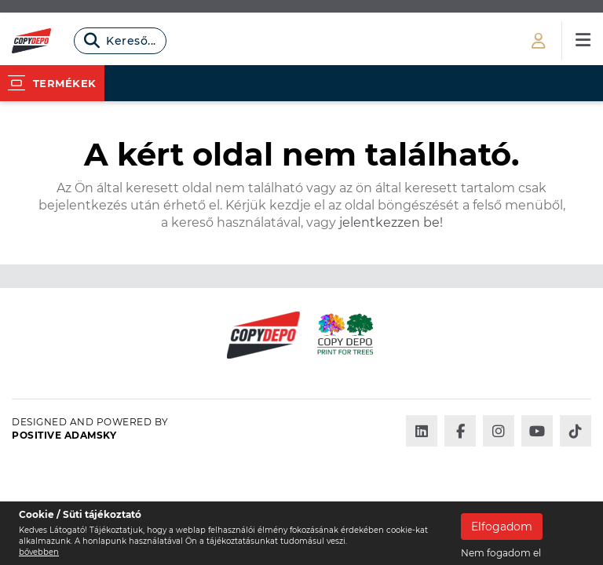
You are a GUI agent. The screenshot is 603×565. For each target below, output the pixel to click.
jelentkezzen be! (389, 222)
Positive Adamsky (64, 435)
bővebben (39, 552)
